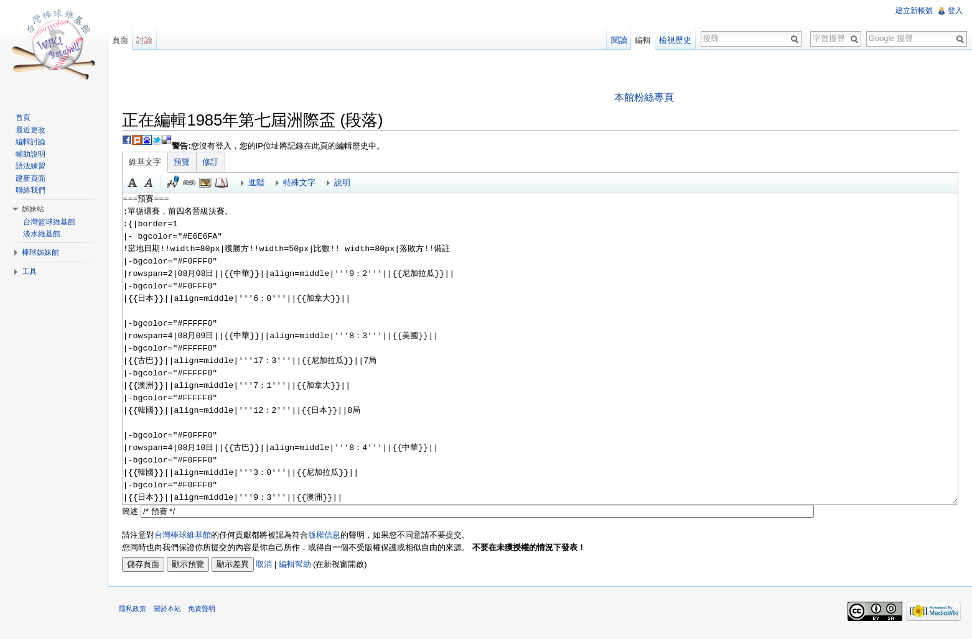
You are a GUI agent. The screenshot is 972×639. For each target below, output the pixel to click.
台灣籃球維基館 (50, 222)
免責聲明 (204, 611)
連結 (192, 183)
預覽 (185, 162)
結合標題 (208, 183)
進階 (259, 183)
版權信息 (327, 535)
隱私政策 (135, 611)
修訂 (213, 162)
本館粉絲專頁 (645, 97)
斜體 (152, 183)
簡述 (133, 511)
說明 (345, 183)
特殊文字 (302, 183)
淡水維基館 (43, 233)
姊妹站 (34, 209)
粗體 (136, 183)
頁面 (122, 40)
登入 (954, 10)
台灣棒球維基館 (185, 535)
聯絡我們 (32, 190)
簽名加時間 (176, 183)
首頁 (24, 117)
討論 (146, 40)
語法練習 (32, 166)
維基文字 (148, 162)
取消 (267, 564)
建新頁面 (32, 178)
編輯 (642, 40)
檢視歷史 (674, 40)
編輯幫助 (297, 564)
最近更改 (32, 130)
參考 (225, 183)
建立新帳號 (913, 10)
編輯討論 (32, 141)
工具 (30, 271)
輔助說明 (32, 154)
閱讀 (618, 40)
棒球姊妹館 (41, 252)
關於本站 (170, 611)
